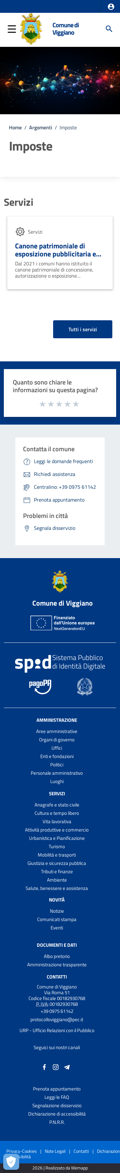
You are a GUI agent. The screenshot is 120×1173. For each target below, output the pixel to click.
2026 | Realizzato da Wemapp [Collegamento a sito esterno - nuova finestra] (60, 1168)
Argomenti (40, 127)
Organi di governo (57, 739)
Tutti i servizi (82, 329)
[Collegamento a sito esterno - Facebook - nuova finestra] (44, 1066)
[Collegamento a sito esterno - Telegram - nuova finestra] (67, 1066)
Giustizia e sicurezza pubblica (57, 863)
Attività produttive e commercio (57, 829)
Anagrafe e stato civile (57, 804)
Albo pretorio (57, 956)
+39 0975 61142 (57, 1011)
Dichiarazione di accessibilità (57, 1113)
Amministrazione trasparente (57, 964)
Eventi (57, 927)
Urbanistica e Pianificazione (57, 838)
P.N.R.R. (57, 1122)
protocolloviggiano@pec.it (56, 1019)
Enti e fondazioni (57, 756)
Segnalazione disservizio (57, 1105)
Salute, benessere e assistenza (57, 888)
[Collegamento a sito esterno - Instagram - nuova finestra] (56, 1066)
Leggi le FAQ (56, 1097)
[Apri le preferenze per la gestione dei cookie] (11, 1162)
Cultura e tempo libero (57, 813)
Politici (56, 764)
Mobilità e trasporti (57, 854)
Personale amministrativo (57, 773)
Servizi (18, 201)
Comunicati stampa (56, 919)
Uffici (57, 748)
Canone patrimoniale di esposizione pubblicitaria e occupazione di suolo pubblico (55, 258)
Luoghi (57, 781)
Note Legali (55, 1151)
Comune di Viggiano (65, 28)
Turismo (57, 846)
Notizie (57, 911)
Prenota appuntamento (57, 1088)
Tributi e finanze (57, 871)
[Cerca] (109, 29)
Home (15, 127)
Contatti (57, 976)
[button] (111, 7)
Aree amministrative (56, 731)
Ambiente (57, 880)
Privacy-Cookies (21, 1151)
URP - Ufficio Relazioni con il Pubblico (57, 1030)
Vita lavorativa (57, 821)
